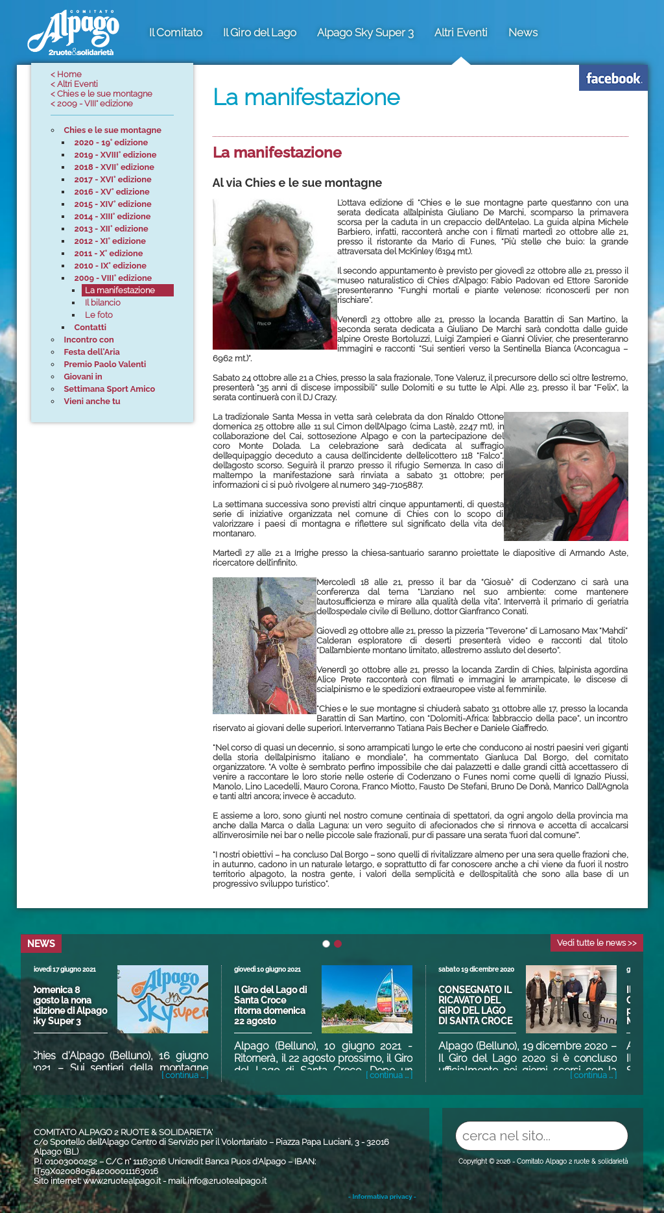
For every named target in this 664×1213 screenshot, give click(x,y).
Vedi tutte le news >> (597, 943)
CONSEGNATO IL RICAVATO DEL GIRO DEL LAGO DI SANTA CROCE (479, 1005)
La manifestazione (277, 152)
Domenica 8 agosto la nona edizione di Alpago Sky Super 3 (72, 1005)
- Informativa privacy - (382, 1196)
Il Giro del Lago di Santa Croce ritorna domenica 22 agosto (274, 1005)
